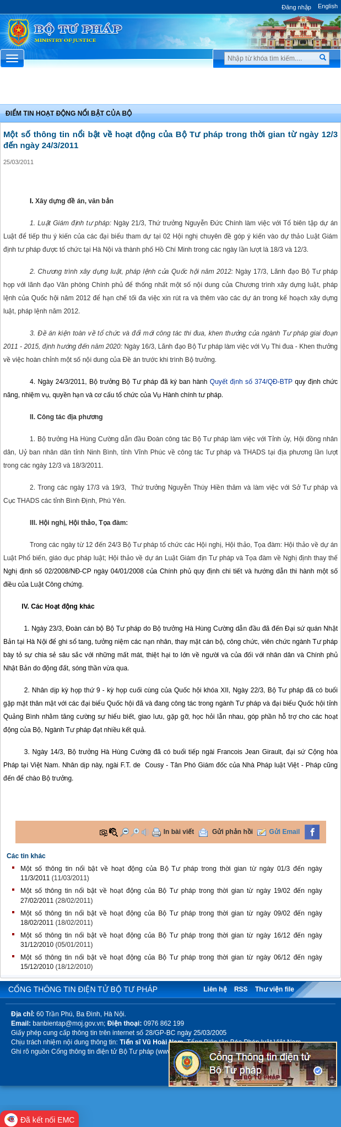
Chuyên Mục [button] (170, 89)
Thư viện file (274, 989)
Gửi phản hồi (232, 832)
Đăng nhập (296, 7)
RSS (241, 989)
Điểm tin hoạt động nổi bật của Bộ (69, 113)
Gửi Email (284, 832)
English (328, 6)
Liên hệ (214, 989)
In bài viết (179, 832)
